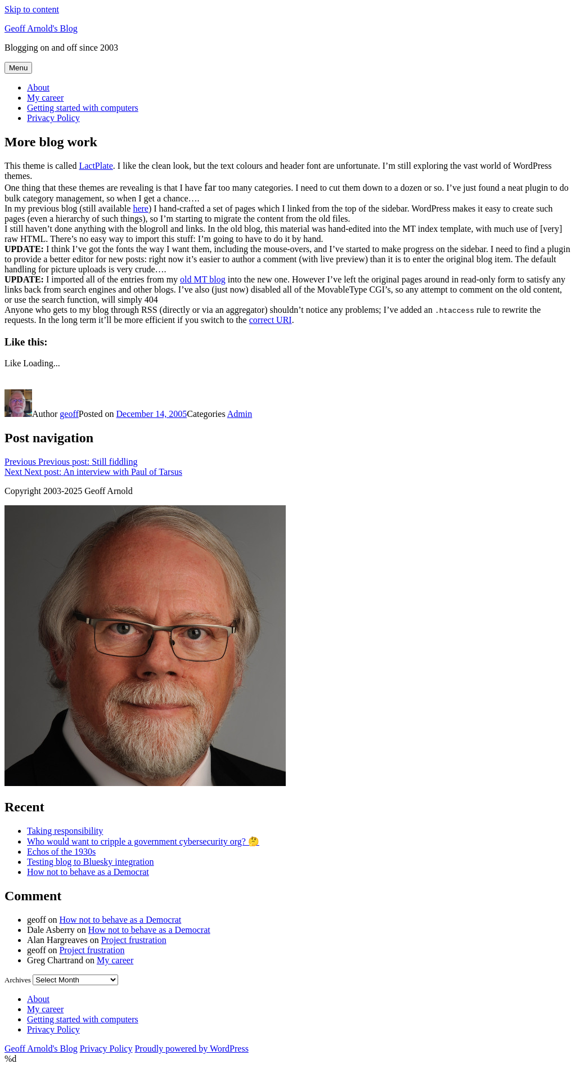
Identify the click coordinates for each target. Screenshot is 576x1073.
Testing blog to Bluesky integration (90, 862)
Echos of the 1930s (61, 851)
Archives (17, 980)
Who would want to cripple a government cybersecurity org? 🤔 (143, 841)
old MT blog (203, 279)
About (38, 87)
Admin (239, 414)
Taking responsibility (65, 831)
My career (45, 97)
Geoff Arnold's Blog (41, 28)
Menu (18, 68)
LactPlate (95, 165)
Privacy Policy (53, 118)
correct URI (270, 320)
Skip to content (31, 9)
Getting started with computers (82, 108)
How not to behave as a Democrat (88, 872)
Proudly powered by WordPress (191, 1048)
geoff (69, 414)
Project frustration (133, 940)
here (140, 208)
